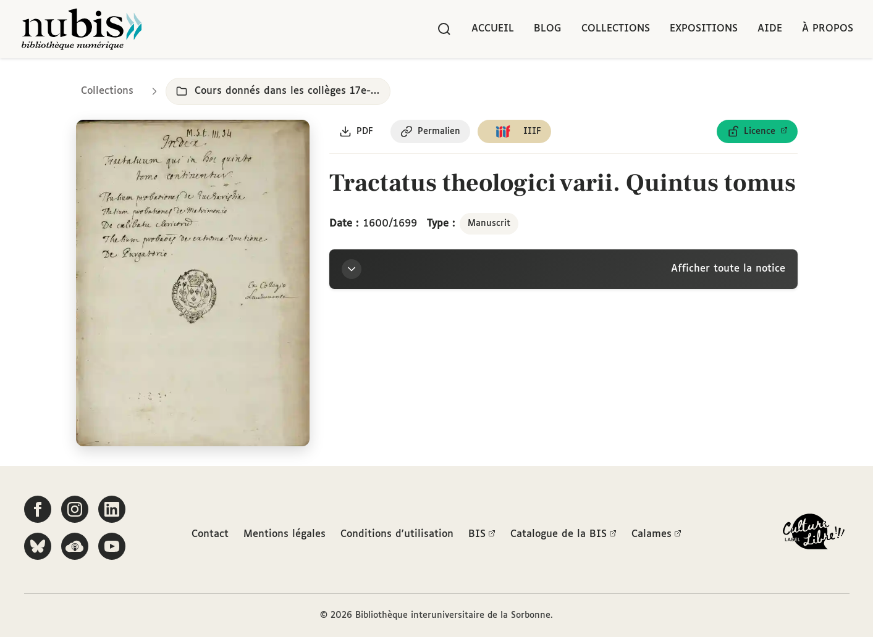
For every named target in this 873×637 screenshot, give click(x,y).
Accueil (492, 28)
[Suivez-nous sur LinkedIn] (111, 509)
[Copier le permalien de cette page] (430, 131)
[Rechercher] (444, 29)
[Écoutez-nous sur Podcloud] (74, 546)
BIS (482, 535)
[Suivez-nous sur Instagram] (74, 509)
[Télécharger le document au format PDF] (356, 131)
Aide (769, 28)
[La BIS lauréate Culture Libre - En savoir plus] (814, 534)
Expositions (704, 28)
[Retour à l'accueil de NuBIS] (81, 29)
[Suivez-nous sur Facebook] (37, 509)
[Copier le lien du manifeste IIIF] (514, 131)
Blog (548, 28)
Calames (656, 535)
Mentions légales (284, 534)
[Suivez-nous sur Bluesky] (37, 546)
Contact (210, 534)
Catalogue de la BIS (563, 535)
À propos (827, 28)
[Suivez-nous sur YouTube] (111, 546)
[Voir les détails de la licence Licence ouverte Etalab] (757, 131)
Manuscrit (489, 223)
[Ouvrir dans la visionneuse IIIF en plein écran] (193, 283)
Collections (615, 28)
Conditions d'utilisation (396, 534)
